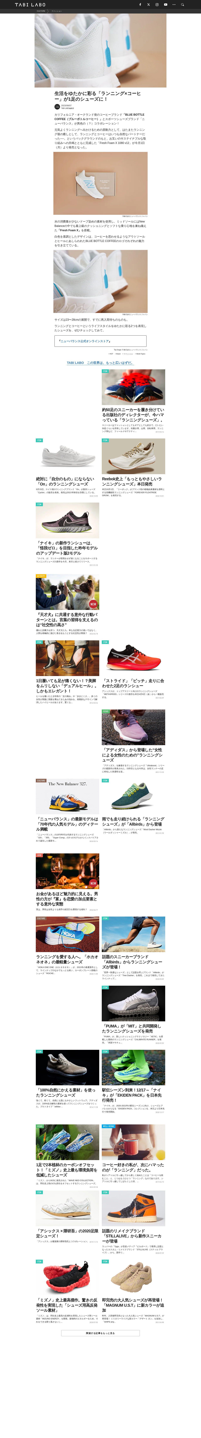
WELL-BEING (108, 1127)
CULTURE (41, 781)
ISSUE (106, 712)
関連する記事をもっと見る (100, 1333)
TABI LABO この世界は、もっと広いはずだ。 (100, 363)
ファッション (128, 354)
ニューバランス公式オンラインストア (85, 341)
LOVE (39, 856)
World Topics (140, 354)
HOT (111, 354)
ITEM (105, 372)
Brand (118, 354)
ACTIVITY (41, 576)
